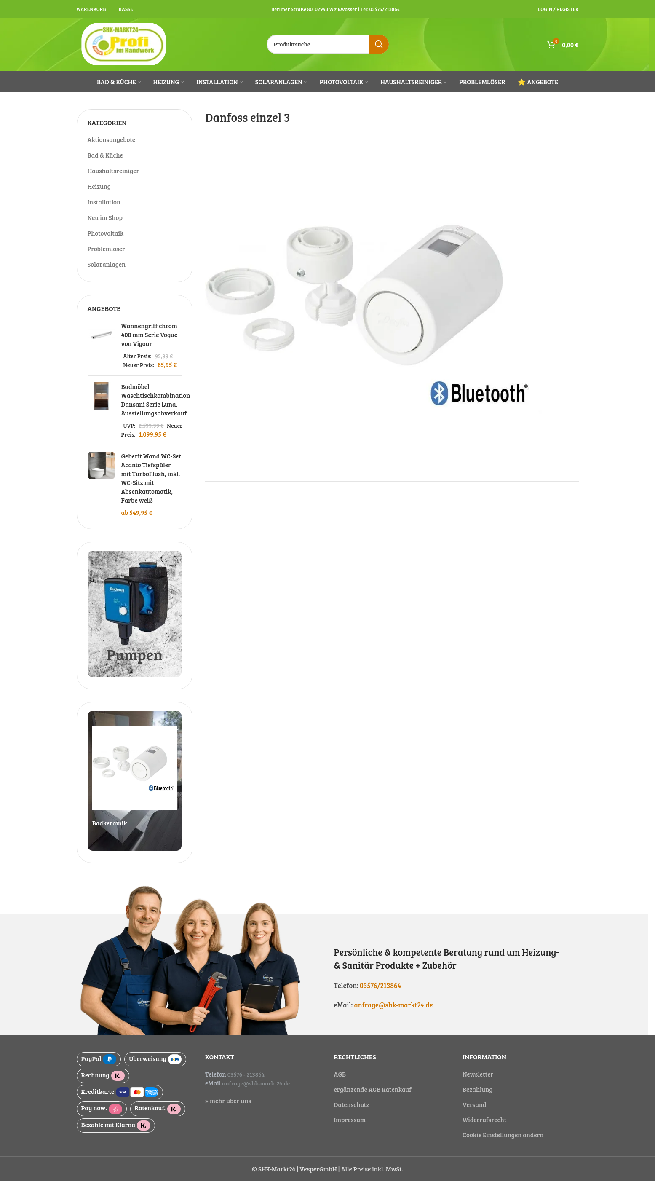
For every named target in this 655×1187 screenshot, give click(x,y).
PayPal (99, 1065)
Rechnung (103, 1082)
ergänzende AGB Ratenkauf (373, 1095)
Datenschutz (351, 1110)
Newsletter (478, 1080)
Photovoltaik (106, 238)
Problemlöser (107, 254)
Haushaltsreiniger (113, 176)
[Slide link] (135, 787)
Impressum (350, 1125)
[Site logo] (124, 46)
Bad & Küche (105, 160)
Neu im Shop (105, 223)
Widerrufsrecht (484, 1125)
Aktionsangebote (112, 145)
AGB (340, 1080)
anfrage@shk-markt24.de (394, 1011)
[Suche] (328, 47)
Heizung (99, 192)
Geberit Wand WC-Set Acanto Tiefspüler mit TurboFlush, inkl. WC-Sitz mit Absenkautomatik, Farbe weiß (151, 484)
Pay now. (101, 1114)
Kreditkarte (120, 1098)
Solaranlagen (107, 269)
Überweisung (155, 1065)
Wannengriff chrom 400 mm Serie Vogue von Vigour (149, 340)
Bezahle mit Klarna (116, 1131)
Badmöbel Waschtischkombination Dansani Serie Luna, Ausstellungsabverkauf (155, 405)
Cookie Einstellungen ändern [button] (503, 1140)
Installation (104, 207)
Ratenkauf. (158, 1114)
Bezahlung (477, 1095)
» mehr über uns (228, 1106)
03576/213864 (380, 991)
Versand (475, 1110)
